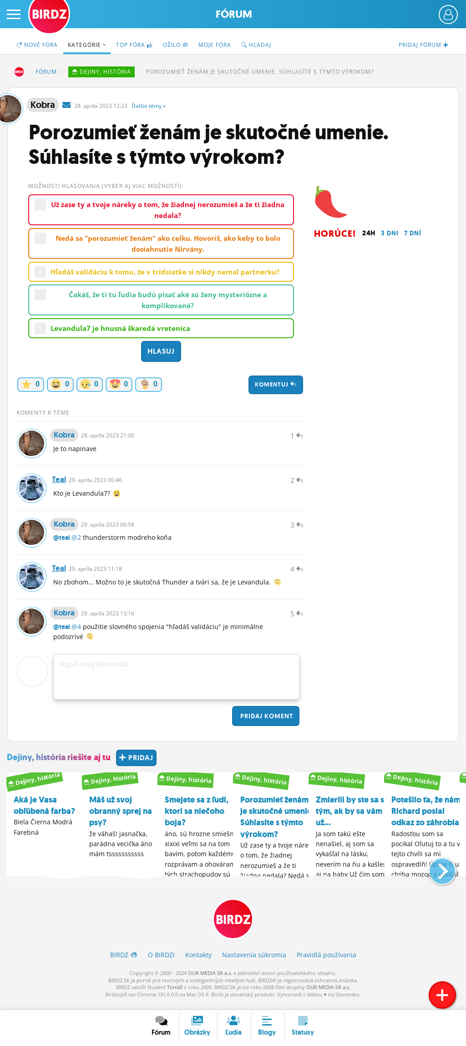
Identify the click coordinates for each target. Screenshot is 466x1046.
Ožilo (175, 45)
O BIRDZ (161, 962)
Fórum (234, 14)
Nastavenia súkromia (254, 962)
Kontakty (198, 962)
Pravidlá (326, 962)
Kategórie (87, 45)
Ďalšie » (149, 106)
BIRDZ (19, 71)
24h (368, 233)
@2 (76, 542)
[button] (435, 874)
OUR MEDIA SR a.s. (210, 980)
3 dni (390, 233)
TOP (134, 45)
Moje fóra (214, 45)
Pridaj (265, 723)
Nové (37, 45)
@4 (76, 634)
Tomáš (174, 994)
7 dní (412, 233)
